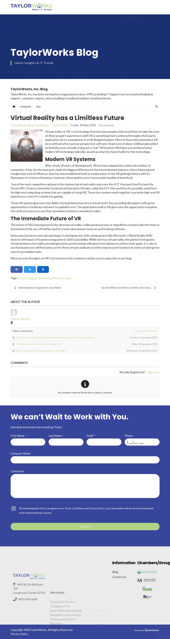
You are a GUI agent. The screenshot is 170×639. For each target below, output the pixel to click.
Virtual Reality (62, 278)
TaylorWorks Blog (22, 125)
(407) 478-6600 (27, 625)
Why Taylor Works (65, 17)
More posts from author (146, 331)
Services (97, 17)
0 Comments (106, 125)
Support (138, 17)
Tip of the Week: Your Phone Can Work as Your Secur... (128, 287)
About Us (82, 17)
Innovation (44, 278)
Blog (128, 17)
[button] (156, 106)
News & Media (114, 17)
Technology (41, 125)
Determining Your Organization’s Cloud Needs (37, 287)
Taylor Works (60, 125)
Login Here (152, 372)
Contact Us (153, 17)
